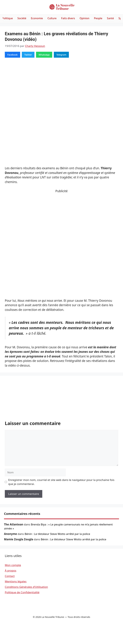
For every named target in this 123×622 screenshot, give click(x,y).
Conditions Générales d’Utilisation (26, 587)
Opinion (84, 18)
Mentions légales (15, 581)
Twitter (28, 54)
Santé (110, 18)
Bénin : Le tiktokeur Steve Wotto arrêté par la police (57, 534)
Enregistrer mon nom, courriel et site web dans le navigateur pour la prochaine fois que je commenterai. (61, 482)
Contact (10, 576)
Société (21, 18)
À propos (10, 570)
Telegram (61, 54)
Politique (7, 18)
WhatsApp (44, 54)
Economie (37, 18)
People (98, 18)
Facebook (12, 54)
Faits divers (68, 18)
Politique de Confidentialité (22, 592)
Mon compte (13, 565)
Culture (52, 18)
